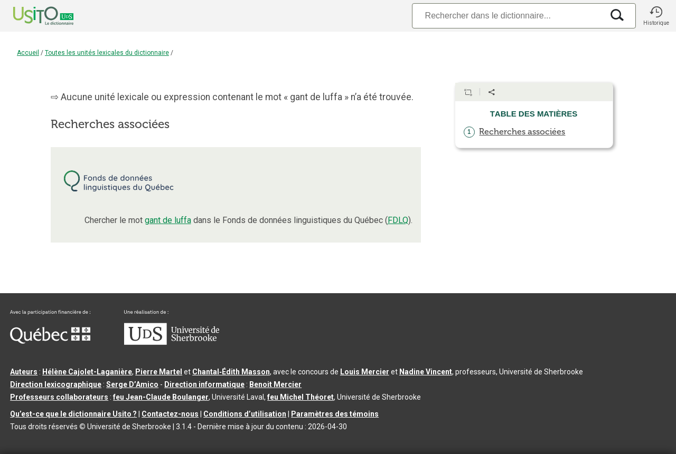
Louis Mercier (364, 372)
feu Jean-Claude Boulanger (161, 397)
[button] (656, 16)
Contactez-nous (170, 414)
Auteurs (23, 372)
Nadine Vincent (425, 372)
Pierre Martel (158, 372)
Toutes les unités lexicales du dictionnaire (107, 52)
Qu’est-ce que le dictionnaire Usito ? (73, 414)
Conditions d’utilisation (244, 414)
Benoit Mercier (275, 384)
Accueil (28, 52)
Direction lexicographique (55, 384)
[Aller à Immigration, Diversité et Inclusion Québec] (50, 341)
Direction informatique (204, 384)
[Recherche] (507, 15)
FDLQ (398, 220)
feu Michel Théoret (300, 397)
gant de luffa (168, 220)
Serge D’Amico (132, 384)
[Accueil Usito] (31, 16)
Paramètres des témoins (335, 414)
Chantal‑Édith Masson (231, 372)
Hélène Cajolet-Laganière (87, 372)
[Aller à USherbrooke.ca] (171, 342)
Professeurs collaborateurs (59, 397)
